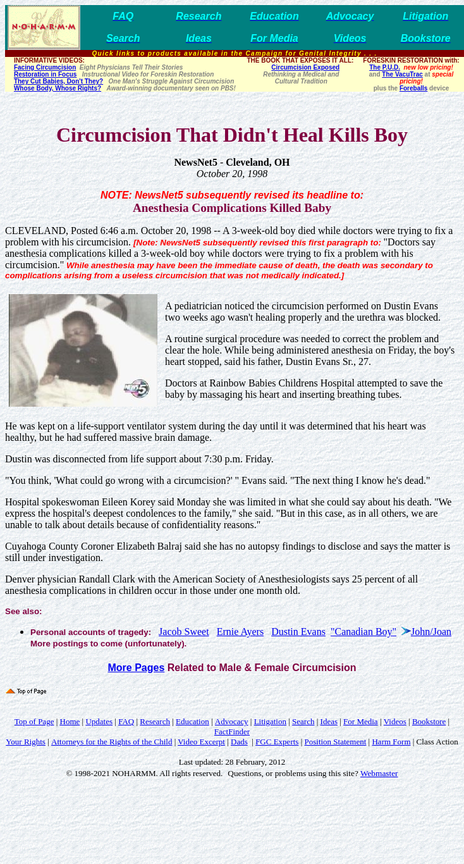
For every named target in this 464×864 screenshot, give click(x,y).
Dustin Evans (298, 631)
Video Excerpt (201, 741)
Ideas (329, 721)
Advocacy (231, 721)
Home (70, 721)
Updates (99, 721)
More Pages (135, 667)
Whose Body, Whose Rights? (57, 88)
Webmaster (379, 773)
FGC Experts (276, 741)
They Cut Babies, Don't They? (58, 81)
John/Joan (431, 631)
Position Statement (335, 741)
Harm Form (391, 741)
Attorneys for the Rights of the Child (111, 741)
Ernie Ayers (240, 631)
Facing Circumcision (45, 67)
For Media (360, 721)
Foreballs (413, 88)
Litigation (270, 721)
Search (303, 721)
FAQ (126, 721)
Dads (239, 741)
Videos (395, 721)
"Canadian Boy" (363, 631)
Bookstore (429, 721)
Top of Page (34, 721)
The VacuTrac (402, 74)
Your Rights (26, 741)
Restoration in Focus (45, 74)
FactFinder (232, 731)
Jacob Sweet (184, 631)
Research (155, 721)
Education (192, 721)
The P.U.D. (384, 67)
